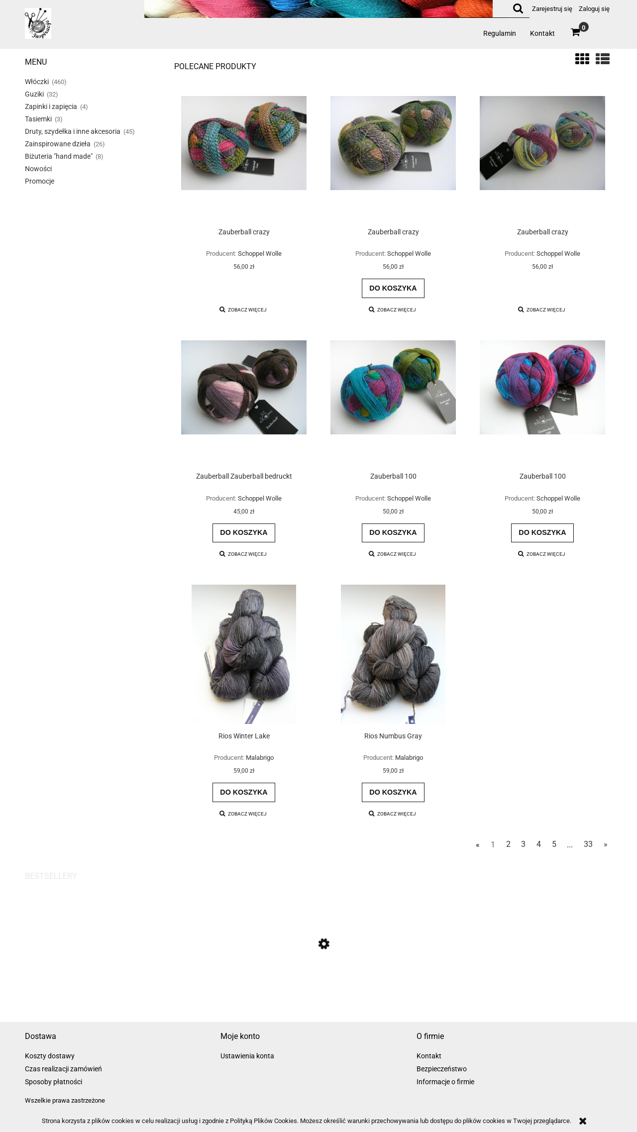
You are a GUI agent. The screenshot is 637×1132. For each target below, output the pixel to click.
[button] (243, 310)
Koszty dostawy (50, 1056)
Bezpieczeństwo (442, 1069)
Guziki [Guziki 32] (34, 94)
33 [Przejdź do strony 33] (588, 844)
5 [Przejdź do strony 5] (554, 844)
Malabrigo (260, 757)
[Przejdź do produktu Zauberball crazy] (244, 158)
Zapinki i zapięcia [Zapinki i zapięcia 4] (51, 106)
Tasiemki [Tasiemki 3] (38, 119)
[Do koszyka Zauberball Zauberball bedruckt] (243, 532)
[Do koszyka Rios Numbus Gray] (393, 792)
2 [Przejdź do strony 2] (508, 844)
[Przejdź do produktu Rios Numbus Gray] (393, 654)
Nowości (38, 169)
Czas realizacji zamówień (63, 1069)
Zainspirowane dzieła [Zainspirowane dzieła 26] (58, 144)
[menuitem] (499, 33)
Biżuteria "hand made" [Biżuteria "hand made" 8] (59, 156)
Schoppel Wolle (260, 253)
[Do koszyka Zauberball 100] (393, 532)
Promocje (39, 181)
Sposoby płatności (53, 1082)
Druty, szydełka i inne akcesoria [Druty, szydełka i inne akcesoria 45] (72, 131)
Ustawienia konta (247, 1056)
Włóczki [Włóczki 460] (37, 82)
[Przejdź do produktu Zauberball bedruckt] (318, 990)
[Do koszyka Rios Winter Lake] (243, 792)
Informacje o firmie (445, 1082)
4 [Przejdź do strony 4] (538, 844)
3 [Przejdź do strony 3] (523, 844)
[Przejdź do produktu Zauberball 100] (393, 402)
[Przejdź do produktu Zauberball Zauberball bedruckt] (244, 402)
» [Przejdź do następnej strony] (606, 844)
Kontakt (429, 1056)
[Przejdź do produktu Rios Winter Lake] (244, 654)
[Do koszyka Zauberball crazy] (393, 288)
